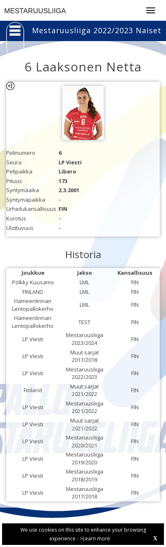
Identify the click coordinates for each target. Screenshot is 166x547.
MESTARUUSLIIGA (35, 11)
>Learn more (95, 538)
